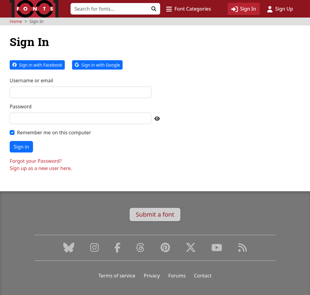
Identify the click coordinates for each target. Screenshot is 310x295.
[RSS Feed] (242, 249)
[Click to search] (153, 9)
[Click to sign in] (244, 9)
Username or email (31, 80)
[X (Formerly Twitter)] (191, 249)
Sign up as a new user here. (41, 168)
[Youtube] (216, 249)
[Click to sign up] (280, 9)
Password (20, 106)
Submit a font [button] (155, 214)
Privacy (152, 275)
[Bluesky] (68, 249)
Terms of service (116, 275)
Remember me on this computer (54, 132)
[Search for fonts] (109, 9)
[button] (189, 9)
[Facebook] (117, 249)
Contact (203, 275)
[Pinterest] (165, 249)
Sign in (21, 146)
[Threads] (140, 249)
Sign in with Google (97, 65)
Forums (177, 275)
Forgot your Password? (36, 161)
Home (16, 21)
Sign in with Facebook (37, 65)
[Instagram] (94, 249)
